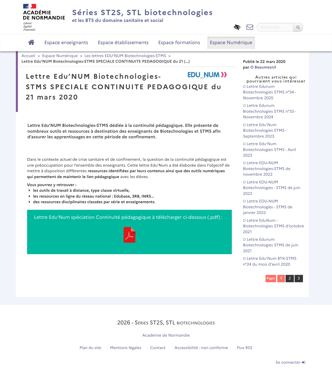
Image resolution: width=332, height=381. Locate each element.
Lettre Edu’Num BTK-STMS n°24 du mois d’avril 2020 (270, 261)
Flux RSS (245, 348)
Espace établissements (123, 42)
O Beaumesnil (263, 67)
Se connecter (290, 362)
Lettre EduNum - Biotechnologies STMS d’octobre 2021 (273, 226)
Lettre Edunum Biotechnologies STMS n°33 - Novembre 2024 (269, 111)
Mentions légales (125, 348)
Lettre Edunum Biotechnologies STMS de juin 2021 (270, 245)
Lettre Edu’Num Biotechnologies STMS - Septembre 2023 (265, 131)
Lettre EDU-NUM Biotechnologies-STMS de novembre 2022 (266, 169)
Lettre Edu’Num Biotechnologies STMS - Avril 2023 (269, 150)
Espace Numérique (231, 42)
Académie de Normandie (166, 335)
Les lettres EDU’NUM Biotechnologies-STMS (125, 56)
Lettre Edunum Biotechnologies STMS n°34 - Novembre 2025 (269, 92)
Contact (158, 348)
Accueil (28, 56)
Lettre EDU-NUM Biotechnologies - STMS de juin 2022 (271, 188)
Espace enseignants (66, 42)
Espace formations (179, 42)
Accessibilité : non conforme (201, 348)
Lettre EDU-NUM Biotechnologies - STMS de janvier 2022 (268, 207)
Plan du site (90, 348)
